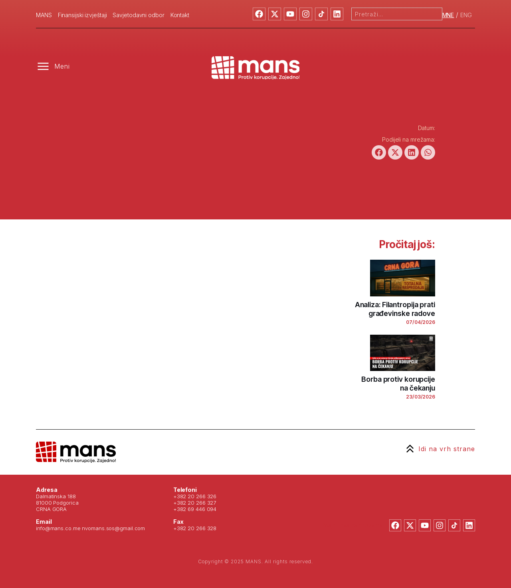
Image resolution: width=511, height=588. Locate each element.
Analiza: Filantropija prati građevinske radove (395, 309)
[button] (379, 152)
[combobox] (396, 14)
